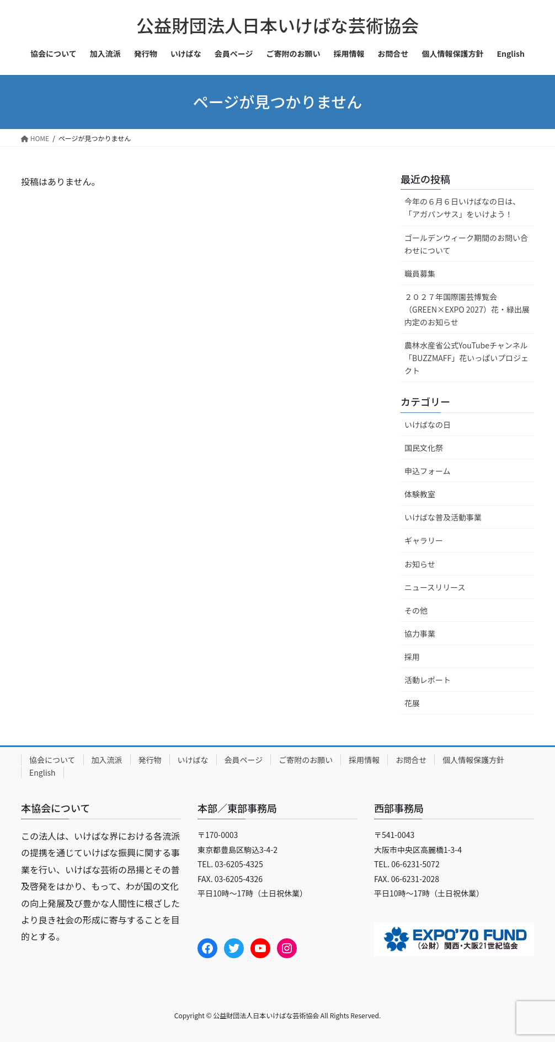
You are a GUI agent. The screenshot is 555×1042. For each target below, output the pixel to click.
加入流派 (107, 759)
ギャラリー (423, 540)
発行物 (150, 759)
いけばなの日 (427, 424)
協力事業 (419, 633)
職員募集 (419, 273)
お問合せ (411, 759)
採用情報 (364, 759)
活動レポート (427, 679)
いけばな (193, 759)
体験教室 (419, 493)
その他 (416, 610)
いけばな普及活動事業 (443, 517)
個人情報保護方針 (473, 759)
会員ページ (244, 759)
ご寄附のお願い (306, 759)
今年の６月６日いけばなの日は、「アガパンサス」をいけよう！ (462, 207)
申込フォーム (427, 470)
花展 (412, 702)
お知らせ (419, 564)
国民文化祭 (423, 447)
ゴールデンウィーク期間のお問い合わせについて (466, 244)
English (42, 772)
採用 (412, 656)
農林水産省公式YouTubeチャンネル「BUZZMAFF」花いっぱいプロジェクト (466, 358)
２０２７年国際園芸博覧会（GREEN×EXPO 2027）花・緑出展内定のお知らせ (467, 309)
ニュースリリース (435, 587)
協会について (52, 759)
